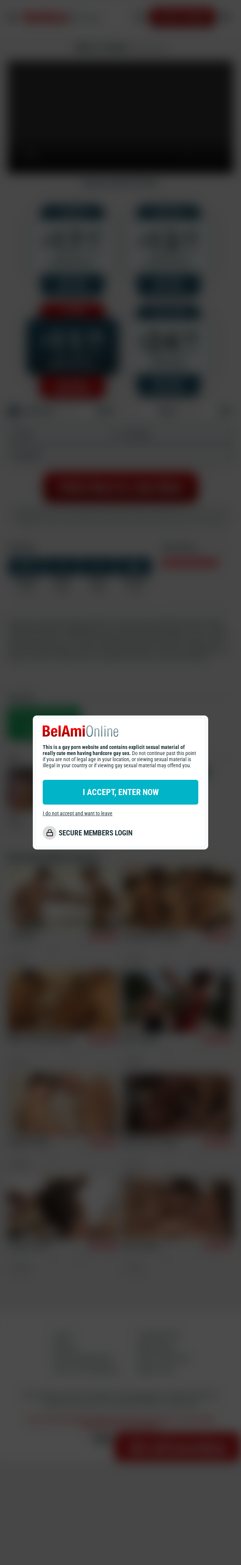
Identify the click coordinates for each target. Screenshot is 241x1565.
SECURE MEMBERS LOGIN (96, 833)
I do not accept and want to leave (77, 813)
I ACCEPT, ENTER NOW (121, 792)
